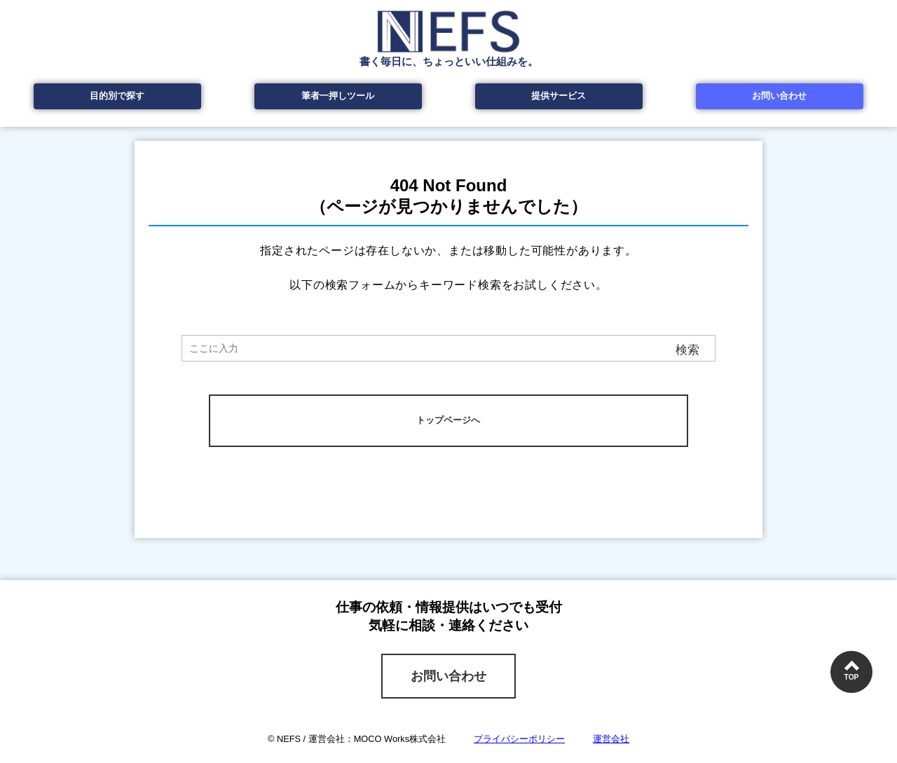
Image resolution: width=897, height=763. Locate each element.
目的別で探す (117, 95)
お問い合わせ (779, 95)
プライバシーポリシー (519, 739)
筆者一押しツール (337, 95)
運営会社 (611, 739)
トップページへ (448, 420)
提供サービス (558, 95)
